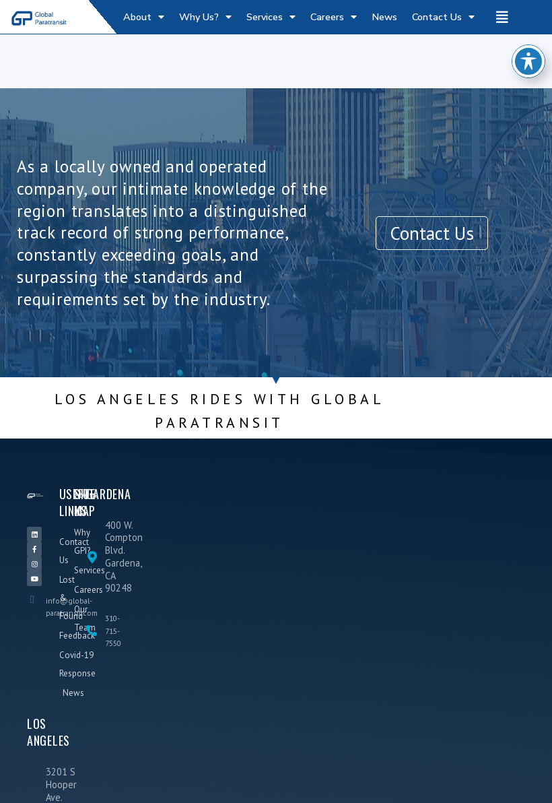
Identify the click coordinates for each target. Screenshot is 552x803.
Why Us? (205, 16)
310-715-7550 (113, 630)
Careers (333, 16)
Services (271, 16)
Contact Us (443, 16)
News (384, 17)
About (143, 16)
